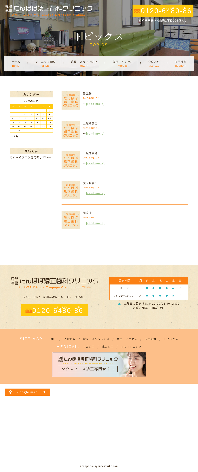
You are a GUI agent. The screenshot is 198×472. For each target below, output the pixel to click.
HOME (52, 339)
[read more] (95, 104)
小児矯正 (88, 347)
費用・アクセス (127, 339)
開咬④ (87, 212)
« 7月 (15, 136)
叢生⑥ (87, 93)
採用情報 (150, 339)
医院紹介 (70, 339)
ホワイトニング (131, 347)
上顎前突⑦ (90, 123)
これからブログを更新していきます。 (35, 157)
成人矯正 (108, 347)
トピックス (171, 339)
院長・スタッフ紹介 (96, 339)
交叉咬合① (90, 183)
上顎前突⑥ (90, 153)
